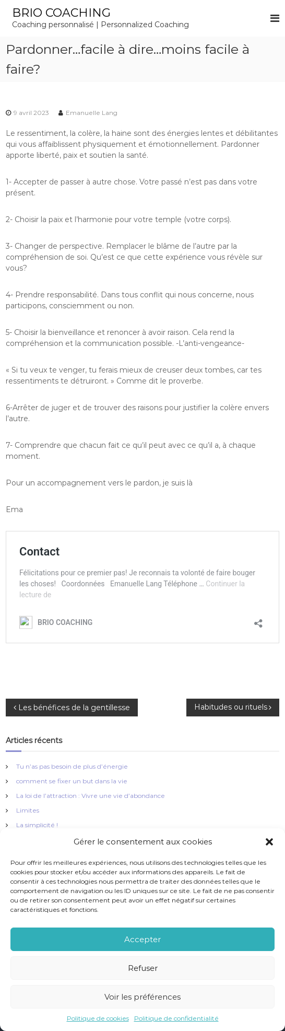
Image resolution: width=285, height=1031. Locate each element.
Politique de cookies (98, 1018)
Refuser (143, 968)
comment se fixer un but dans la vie (71, 781)
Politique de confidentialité (176, 1018)
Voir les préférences (142, 997)
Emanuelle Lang (91, 113)
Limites (27, 810)
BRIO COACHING (61, 13)
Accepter (142, 939)
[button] (269, 842)
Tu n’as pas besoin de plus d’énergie (72, 766)
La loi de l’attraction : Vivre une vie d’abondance (90, 796)
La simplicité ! (37, 825)
